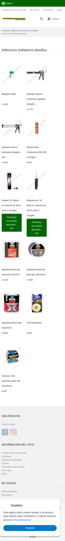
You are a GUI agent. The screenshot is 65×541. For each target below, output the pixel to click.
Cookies (5, 463)
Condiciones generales (12, 460)
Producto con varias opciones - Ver (11, 223)
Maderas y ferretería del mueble (25, 31)
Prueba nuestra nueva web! (14, 453)
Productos (6, 31)
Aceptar (29, 528)
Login (59, 10)
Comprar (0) (47, 10)
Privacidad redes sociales (13, 467)
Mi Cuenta (34, 10)
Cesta (53, 19)
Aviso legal (6, 470)
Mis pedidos (7, 495)
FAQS (4, 474)
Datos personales (9, 491)
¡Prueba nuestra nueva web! (14, 10)
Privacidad (6, 456)
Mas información (22, 520)
